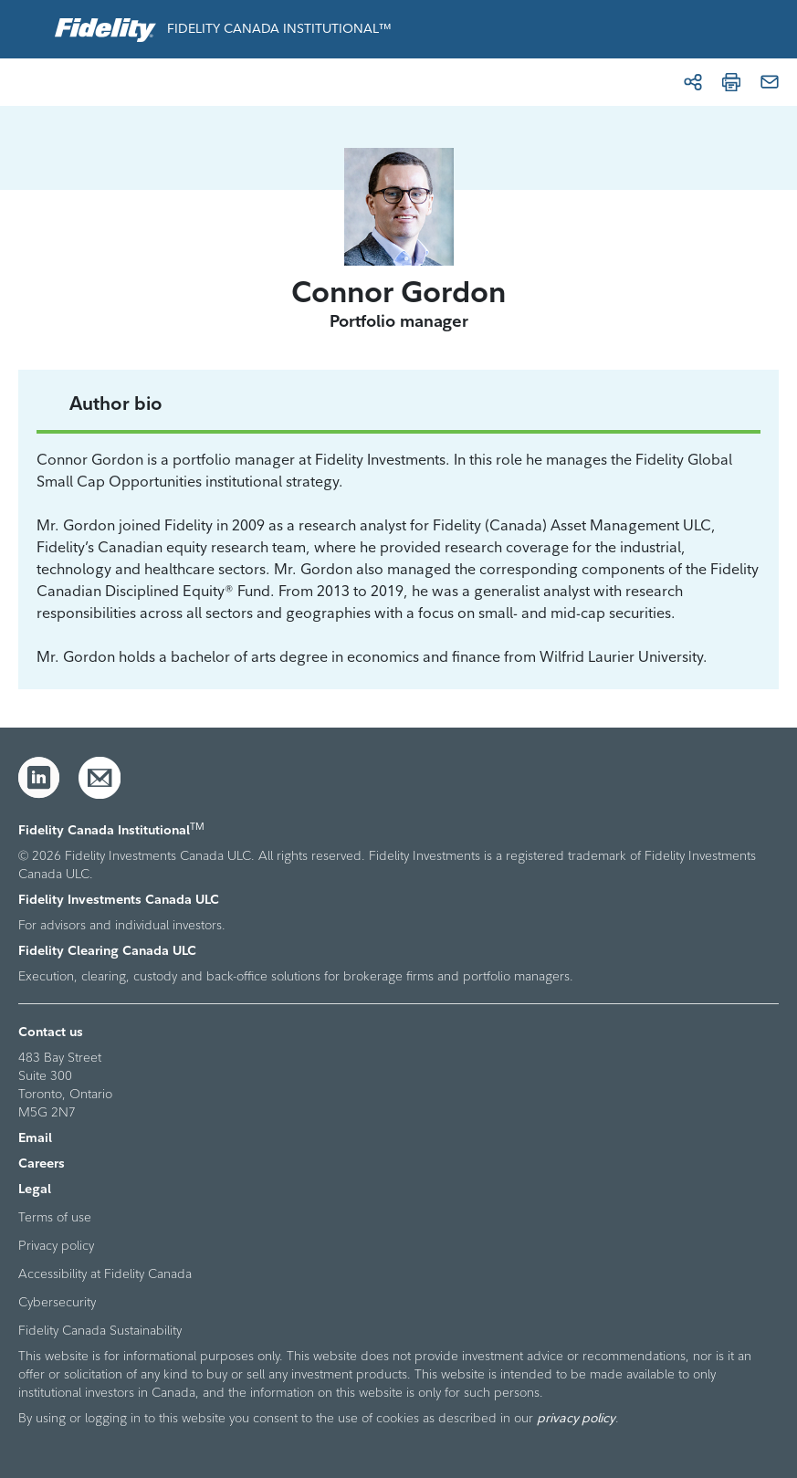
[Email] (769, 82)
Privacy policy (56, 1245)
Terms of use (54, 1217)
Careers (41, 1163)
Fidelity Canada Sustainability (100, 1330)
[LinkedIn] (39, 778)
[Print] (731, 82)
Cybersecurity (57, 1302)
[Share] (693, 82)
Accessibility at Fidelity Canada (105, 1273)
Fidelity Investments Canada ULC (118, 899)
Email (35, 1137)
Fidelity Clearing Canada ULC (107, 950)
